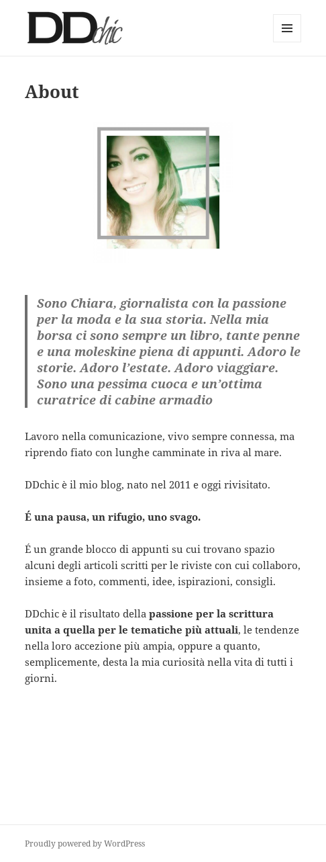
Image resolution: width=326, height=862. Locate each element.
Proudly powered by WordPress (85, 843)
